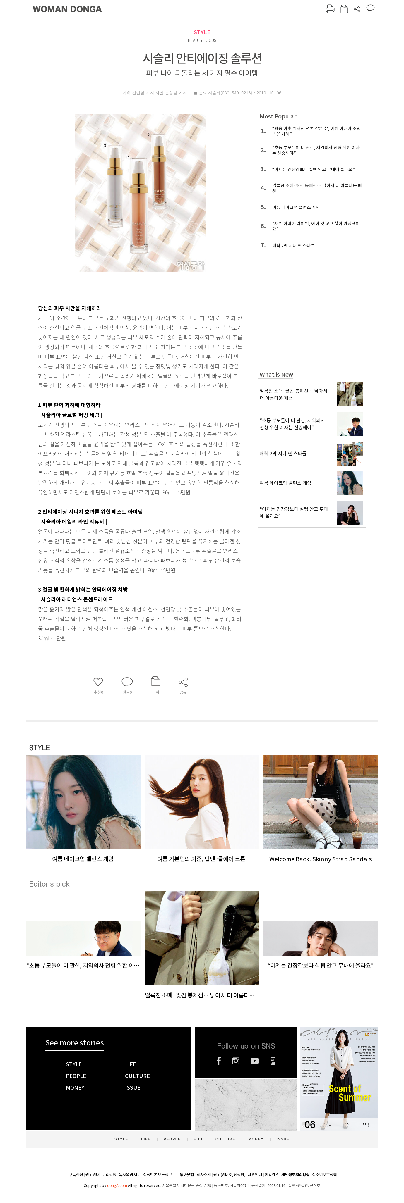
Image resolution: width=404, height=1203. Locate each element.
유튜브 (255, 1061)
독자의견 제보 (130, 1174)
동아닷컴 (187, 1174)
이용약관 (272, 1174)
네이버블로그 (273, 1061)
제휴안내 (255, 1174)
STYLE (202, 32)
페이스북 (219, 1061)
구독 (346, 1124)
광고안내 (92, 1174)
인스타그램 (235, 1061)
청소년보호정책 (324, 1174)
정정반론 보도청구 (157, 1174)
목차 (328, 1124)
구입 (364, 1124)
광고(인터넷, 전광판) (229, 1174)
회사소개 (204, 1174)
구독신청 (76, 1174)
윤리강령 (109, 1174)
